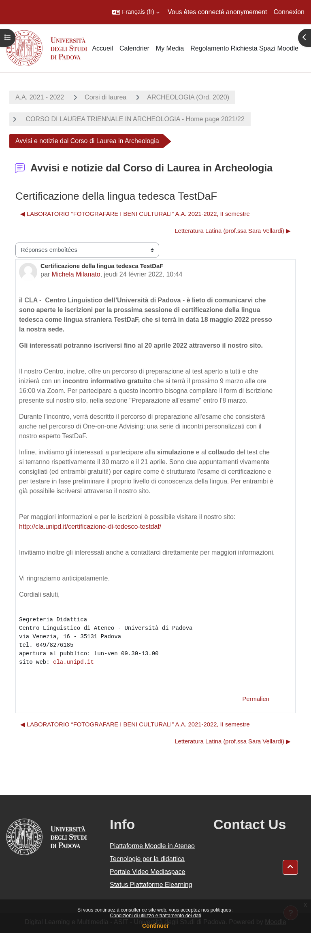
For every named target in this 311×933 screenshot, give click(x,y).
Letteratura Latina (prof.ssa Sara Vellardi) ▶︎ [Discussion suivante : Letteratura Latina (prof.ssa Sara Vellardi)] (233, 231)
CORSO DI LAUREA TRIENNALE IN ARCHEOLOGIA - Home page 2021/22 (134, 119)
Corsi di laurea (105, 97)
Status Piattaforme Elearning (151, 884)
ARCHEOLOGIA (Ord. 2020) (188, 97)
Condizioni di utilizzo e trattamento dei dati (155, 915)
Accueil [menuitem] (102, 48)
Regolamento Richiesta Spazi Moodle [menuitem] (244, 48)
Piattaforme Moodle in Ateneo (152, 845)
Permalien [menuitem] (255, 699)
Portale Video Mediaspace (147, 871)
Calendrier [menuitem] (134, 48)
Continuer (155, 925)
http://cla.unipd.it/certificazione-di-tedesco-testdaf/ (90, 526)
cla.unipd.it (73, 662)
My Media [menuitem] (170, 48)
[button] (135, 12)
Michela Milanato (76, 274)
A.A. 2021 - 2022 (39, 97)
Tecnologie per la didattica (147, 858)
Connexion (289, 11)
